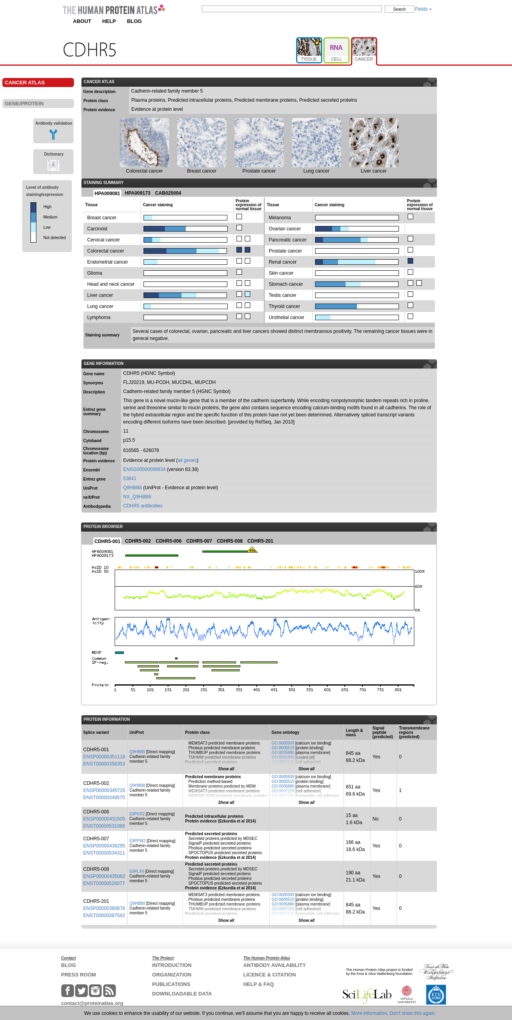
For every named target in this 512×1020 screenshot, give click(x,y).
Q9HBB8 (132, 487)
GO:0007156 (283, 796)
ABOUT (82, 21)
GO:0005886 (283, 752)
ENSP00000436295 (104, 846)
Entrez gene (94, 479)
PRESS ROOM (78, 975)
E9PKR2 (137, 814)
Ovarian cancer (285, 229)
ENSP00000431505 (104, 819)
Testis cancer (283, 295)
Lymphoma (99, 317)
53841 (129, 478)
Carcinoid (97, 229)
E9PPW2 (138, 841)
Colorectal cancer (105, 251)
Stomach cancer (286, 284)
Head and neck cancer (111, 284)
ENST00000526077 (104, 883)
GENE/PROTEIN (24, 103)
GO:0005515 (283, 748)
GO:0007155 (283, 762)
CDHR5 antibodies (142, 506)
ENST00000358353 (104, 764)
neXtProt (91, 497)
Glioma (94, 273)
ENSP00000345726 (104, 790)
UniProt (90, 488)
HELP (109, 21)
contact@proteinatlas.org (92, 1003)
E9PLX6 (137, 871)
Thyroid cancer (284, 306)
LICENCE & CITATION (269, 975)
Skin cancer (281, 273)
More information (369, 1013)
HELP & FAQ (258, 984)
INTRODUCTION (172, 965)
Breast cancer (102, 217)
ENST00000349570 (104, 797)
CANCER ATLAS (25, 82)
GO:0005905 (283, 757)
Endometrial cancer (107, 262)
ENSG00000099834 (144, 469)
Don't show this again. (412, 1013)
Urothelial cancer (286, 317)
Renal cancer (283, 262)
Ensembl (91, 470)
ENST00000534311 (104, 853)
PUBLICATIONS (171, 984)
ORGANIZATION (171, 975)
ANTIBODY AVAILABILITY (274, 965)
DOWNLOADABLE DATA (182, 994)
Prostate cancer (285, 251)
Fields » (423, 9)
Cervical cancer (103, 240)
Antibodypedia (97, 506)
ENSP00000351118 (104, 757)
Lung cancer (100, 306)
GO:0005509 (283, 743)
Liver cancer (100, 295)
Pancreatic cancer (288, 240)
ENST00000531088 (104, 826)
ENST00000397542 (104, 915)
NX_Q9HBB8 (137, 497)
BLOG (134, 21)
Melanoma (280, 217)
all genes (187, 460)
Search (399, 9)
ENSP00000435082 (104, 876)
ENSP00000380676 (104, 908)
